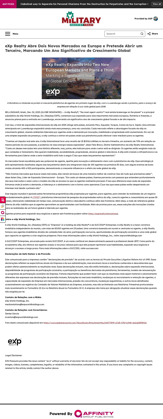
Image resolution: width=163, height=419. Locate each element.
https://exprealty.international (103, 213)
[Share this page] (152, 33)
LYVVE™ (36, 197)
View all (157, 4)
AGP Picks (8, 4)
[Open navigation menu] (11, 33)
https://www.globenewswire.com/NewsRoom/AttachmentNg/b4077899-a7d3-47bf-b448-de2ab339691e (95, 322)
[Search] (122, 34)
